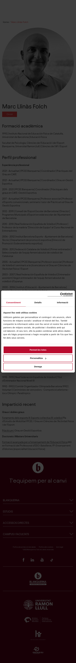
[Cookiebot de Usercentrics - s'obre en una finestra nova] (60, 295)
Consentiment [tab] (13, 302)
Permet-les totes (38, 350)
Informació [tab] (62, 302)
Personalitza (38, 358)
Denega (38, 366)
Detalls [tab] (38, 302)
